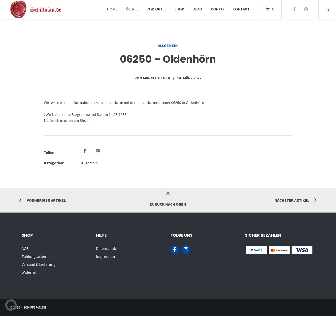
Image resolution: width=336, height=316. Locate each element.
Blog (197, 9)
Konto (217, 9)
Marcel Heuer (156, 77)
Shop (179, 9)
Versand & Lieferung (38, 264)
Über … (132, 9)
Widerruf (29, 272)
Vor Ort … (156, 9)
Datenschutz (106, 248)
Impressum (105, 256)
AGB (25, 248)
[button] (85, 151)
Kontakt (241, 9)
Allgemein (168, 45)
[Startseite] (36, 9)
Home (112, 9)
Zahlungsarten (34, 256)
